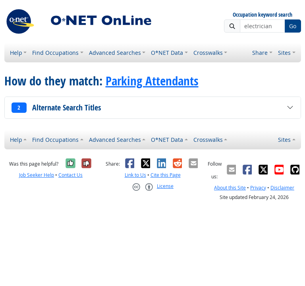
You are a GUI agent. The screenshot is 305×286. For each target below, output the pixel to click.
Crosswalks (208, 52)
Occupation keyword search (262, 15)
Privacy (258, 187)
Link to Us (135, 175)
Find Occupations (55, 52)
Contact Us (70, 175)
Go (292, 26)
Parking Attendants (152, 80)
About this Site (230, 187)
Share (260, 52)
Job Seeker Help (36, 175)
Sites (284, 52)
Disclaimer (282, 187)
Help (16, 52)
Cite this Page (166, 175)
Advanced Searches (115, 52)
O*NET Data (167, 52)
